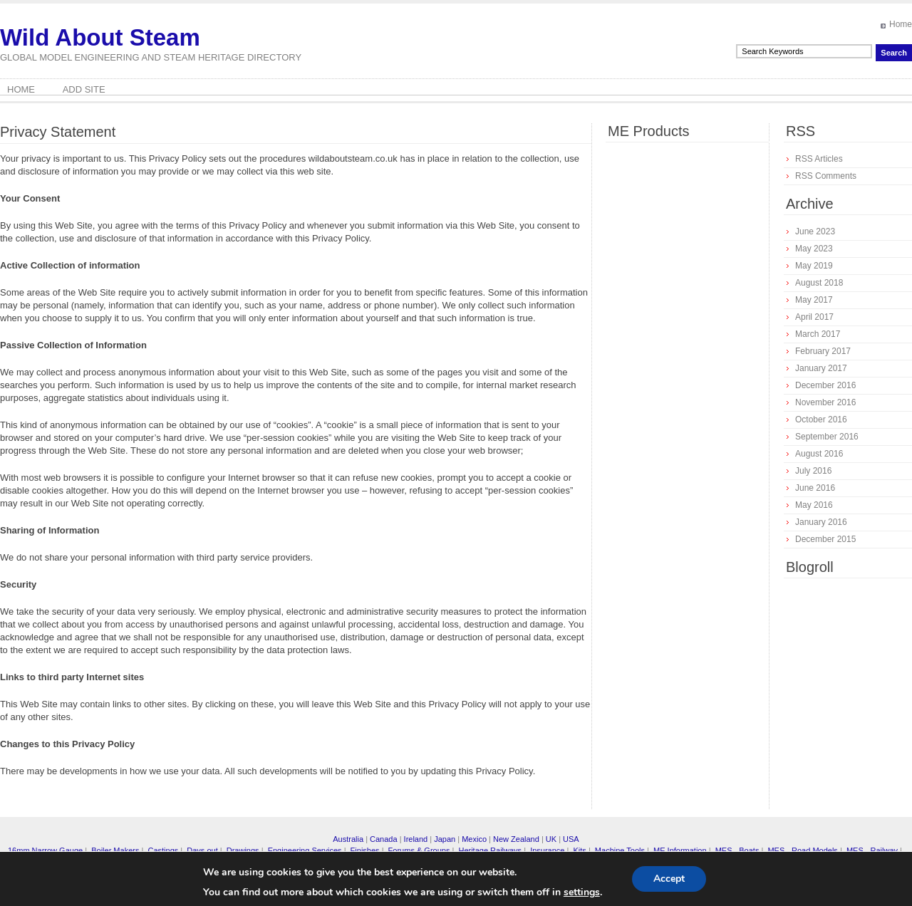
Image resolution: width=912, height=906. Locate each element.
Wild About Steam (100, 37)
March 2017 (817, 334)
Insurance (547, 850)
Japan (444, 839)
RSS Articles (819, 159)
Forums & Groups (419, 850)
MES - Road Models (802, 850)
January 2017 (821, 368)
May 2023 (814, 249)
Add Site (84, 89)
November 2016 (825, 402)
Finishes (365, 850)
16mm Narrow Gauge (45, 850)
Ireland (416, 839)
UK (551, 839)
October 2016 (821, 420)
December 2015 (825, 539)
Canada (384, 839)
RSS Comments (825, 176)
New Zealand (516, 839)
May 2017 (814, 300)
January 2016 (821, 522)
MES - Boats (737, 850)
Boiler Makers (115, 850)
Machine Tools (620, 850)
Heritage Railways (490, 850)
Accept (669, 878)
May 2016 (814, 505)
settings (582, 892)
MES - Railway (872, 850)
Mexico (474, 839)
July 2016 (813, 471)
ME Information (680, 850)
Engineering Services (305, 850)
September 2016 (827, 437)
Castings (162, 850)
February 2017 (823, 351)
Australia (348, 839)
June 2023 (815, 231)
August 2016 (819, 454)
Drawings (243, 850)
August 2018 (819, 283)
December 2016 (825, 385)
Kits (579, 850)
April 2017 (814, 317)
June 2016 (815, 488)
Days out (202, 850)
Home (900, 24)
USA (571, 839)
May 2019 (814, 266)
